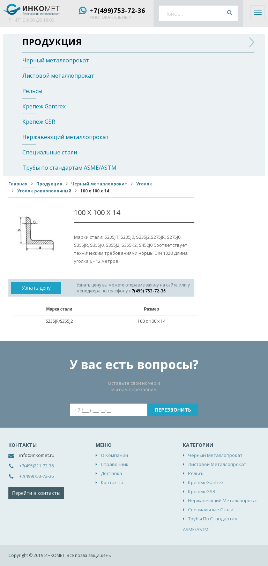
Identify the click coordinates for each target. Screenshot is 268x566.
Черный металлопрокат (55, 60)
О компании (114, 455)
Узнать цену (36, 287)
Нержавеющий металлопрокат (65, 137)
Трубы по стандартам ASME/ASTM (69, 167)
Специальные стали (49, 152)
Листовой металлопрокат (58, 75)
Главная (18, 184)
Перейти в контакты (36, 493)
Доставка (111, 473)
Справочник (114, 464)
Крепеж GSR (38, 121)
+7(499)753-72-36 (117, 10)
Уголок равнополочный (44, 191)
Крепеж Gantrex (44, 106)
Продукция (52, 42)
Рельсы (32, 91)
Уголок (144, 184)
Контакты (112, 482)
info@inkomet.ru (36, 455)
